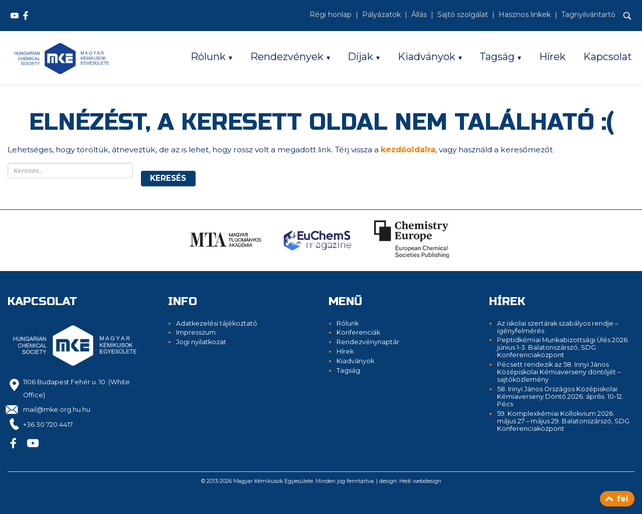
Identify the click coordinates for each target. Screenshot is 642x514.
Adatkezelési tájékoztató (216, 323)
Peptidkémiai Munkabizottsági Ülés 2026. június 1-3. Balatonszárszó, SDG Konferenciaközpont (563, 347)
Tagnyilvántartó (588, 14)
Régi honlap (330, 14)
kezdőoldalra (408, 149)
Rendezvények (287, 57)
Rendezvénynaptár (368, 342)
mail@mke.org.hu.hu (56, 409)
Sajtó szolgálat (462, 14)
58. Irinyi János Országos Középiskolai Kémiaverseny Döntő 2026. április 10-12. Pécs (560, 396)
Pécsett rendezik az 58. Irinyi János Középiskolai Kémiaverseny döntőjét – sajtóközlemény (558, 372)
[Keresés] (627, 16)
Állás (419, 14)
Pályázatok (381, 14)
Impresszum (196, 332)
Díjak (360, 57)
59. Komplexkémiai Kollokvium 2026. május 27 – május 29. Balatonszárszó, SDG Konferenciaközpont (563, 421)
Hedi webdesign (420, 481)
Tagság (497, 57)
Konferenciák (358, 332)
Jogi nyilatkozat (201, 342)
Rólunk (208, 57)
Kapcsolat (607, 57)
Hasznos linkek (525, 14)
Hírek (552, 57)
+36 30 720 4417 (48, 424)
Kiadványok (426, 57)
